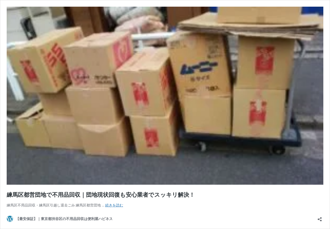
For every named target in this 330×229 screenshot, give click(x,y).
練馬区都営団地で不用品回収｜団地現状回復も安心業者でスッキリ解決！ (101, 195)
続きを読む (114, 205)
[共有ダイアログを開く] (319, 218)
